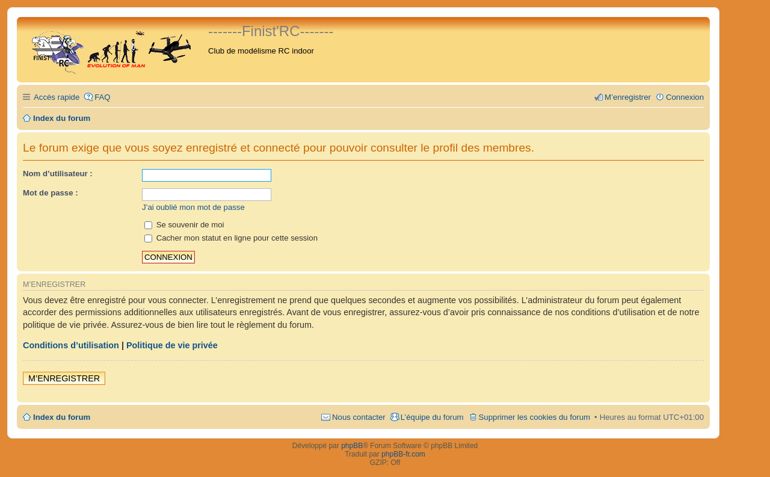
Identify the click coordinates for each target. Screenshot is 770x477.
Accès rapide (56, 97)
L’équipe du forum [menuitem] (432, 417)
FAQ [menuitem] (102, 97)
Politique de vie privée (172, 345)
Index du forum (61, 417)
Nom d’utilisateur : (58, 173)
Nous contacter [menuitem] (359, 417)
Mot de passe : (50, 192)
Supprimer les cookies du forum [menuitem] (534, 417)
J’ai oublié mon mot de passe (193, 207)
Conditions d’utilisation (71, 345)
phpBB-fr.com (403, 454)
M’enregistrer (64, 378)
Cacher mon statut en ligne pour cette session (231, 237)
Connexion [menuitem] (685, 97)
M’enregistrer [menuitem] (628, 97)
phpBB (352, 446)
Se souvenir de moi (184, 224)
